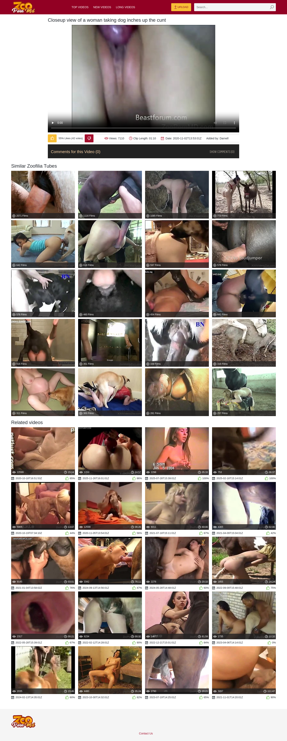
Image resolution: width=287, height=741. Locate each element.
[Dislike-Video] (89, 138)
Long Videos (125, 7)
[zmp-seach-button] (272, 7)
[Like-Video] (52, 138)
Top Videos (80, 7)
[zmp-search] (235, 7)
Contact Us (146, 733)
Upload (181, 7)
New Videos (102, 7)
